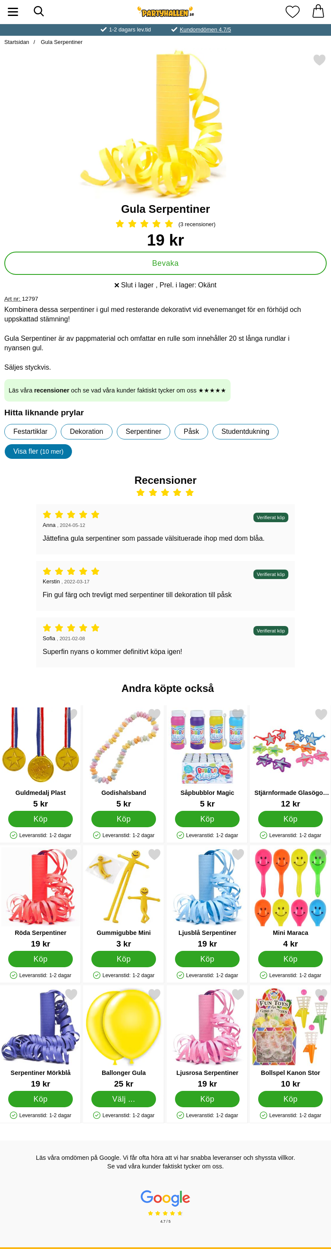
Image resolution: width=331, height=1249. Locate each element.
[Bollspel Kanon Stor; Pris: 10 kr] (290, 1038)
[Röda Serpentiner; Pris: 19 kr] (40, 898)
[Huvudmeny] (13, 12)
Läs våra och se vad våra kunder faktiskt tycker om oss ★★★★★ (117, 390)
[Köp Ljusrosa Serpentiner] (207, 1099)
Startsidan (16, 42)
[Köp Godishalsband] (123, 819)
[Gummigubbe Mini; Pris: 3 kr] (123, 898)
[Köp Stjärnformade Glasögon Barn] (290, 819)
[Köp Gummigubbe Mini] (123, 959)
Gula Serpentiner (60, 42)
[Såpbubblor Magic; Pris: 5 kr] (207, 758)
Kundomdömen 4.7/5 (205, 29)
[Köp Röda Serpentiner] (40, 959)
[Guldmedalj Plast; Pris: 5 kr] (40, 758)
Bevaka (165, 263)
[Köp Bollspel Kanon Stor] (290, 1099)
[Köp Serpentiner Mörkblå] (40, 1099)
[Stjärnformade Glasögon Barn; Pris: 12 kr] (290, 758)
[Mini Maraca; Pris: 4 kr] (290, 898)
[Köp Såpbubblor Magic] (207, 819)
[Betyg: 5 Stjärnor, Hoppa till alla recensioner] (165, 224)
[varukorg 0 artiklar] (318, 12)
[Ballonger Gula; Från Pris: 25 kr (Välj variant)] (123, 1038)
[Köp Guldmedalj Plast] (40, 819)
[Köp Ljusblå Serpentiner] (207, 959)
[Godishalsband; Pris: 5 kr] (123, 758)
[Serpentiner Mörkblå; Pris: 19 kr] (40, 1038)
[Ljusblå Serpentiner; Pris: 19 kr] (207, 898)
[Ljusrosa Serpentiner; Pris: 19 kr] (207, 1038)
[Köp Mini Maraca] (290, 959)
